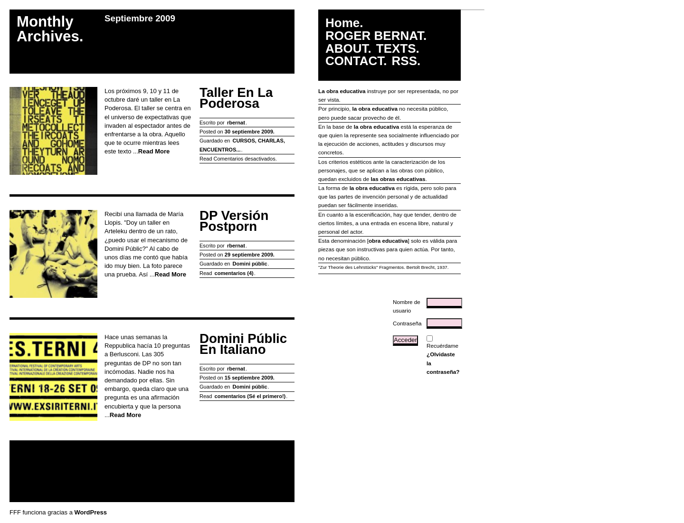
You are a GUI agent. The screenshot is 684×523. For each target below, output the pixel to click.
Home (342, 23)
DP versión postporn (234, 221)
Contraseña (407, 323)
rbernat (236, 122)
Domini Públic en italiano (243, 344)
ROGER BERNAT (374, 35)
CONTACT (354, 61)
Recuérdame (442, 345)
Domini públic (250, 263)
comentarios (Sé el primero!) (249, 396)
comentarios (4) (233, 273)
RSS (404, 61)
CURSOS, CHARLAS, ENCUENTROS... (242, 145)
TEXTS (396, 48)
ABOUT (346, 48)
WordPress (91, 512)
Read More (154, 151)
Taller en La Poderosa (236, 98)
